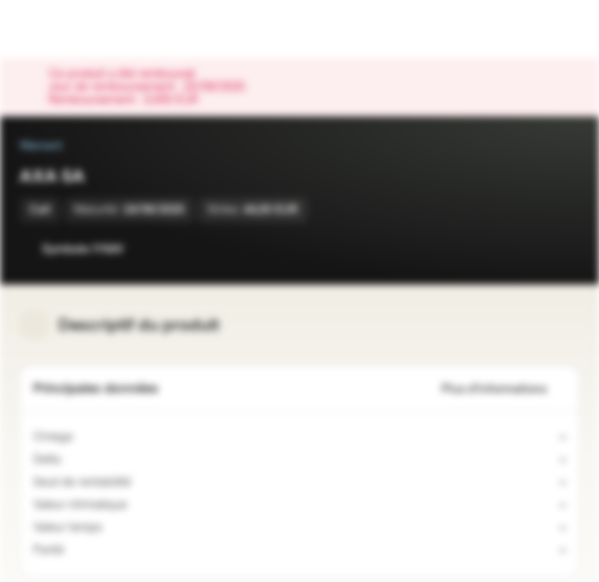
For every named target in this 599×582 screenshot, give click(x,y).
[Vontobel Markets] (63, 29)
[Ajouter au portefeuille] (563, 249)
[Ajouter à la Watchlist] (531, 249)
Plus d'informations (503, 389)
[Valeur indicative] (136, 505)
